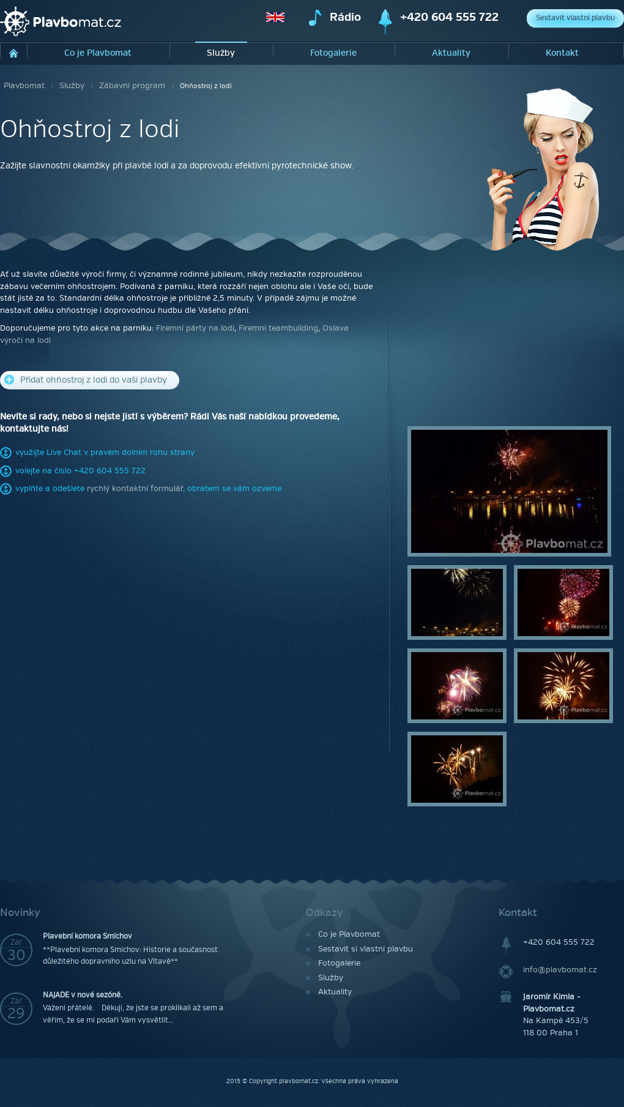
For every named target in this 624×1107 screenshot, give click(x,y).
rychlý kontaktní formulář (135, 488)
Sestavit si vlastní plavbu (365, 949)
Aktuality (451, 53)
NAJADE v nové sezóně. (82, 995)
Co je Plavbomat (98, 53)
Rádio (345, 17)
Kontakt (562, 53)
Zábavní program (132, 86)
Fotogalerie (333, 53)
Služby (221, 53)
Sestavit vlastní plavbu (575, 18)
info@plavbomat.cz (560, 970)
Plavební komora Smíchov (87, 936)
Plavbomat (24, 86)
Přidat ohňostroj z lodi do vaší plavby (85, 380)
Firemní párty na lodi (195, 328)
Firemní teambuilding (278, 328)
